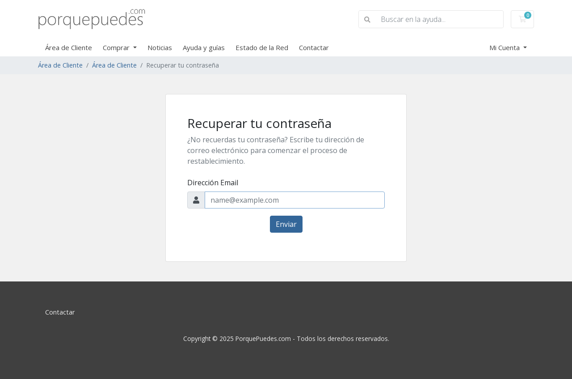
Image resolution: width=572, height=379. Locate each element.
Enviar (286, 224)
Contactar (314, 47)
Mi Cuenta (505, 47)
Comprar (117, 47)
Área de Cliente (68, 47)
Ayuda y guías (204, 47)
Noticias (159, 47)
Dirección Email (212, 182)
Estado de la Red (262, 47)
